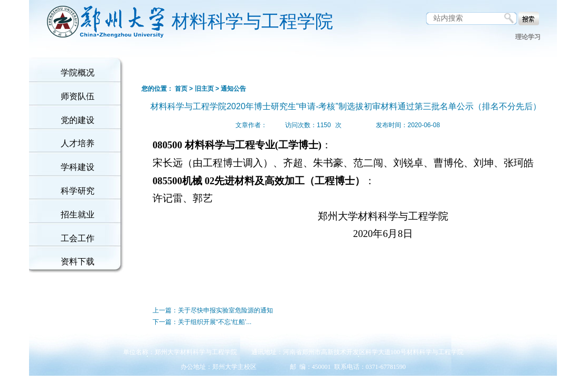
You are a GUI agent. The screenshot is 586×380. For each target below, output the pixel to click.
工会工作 (77, 238)
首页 (181, 88)
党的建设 (77, 120)
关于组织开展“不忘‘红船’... (214, 322)
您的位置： (157, 88)
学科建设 (77, 167)
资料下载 (77, 261)
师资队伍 (77, 96)
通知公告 (233, 88)
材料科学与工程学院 (252, 21)
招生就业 (77, 214)
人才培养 (77, 143)
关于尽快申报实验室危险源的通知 (225, 310)
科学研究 (77, 190)
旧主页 (204, 88)
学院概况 (77, 72)
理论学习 (528, 37)
